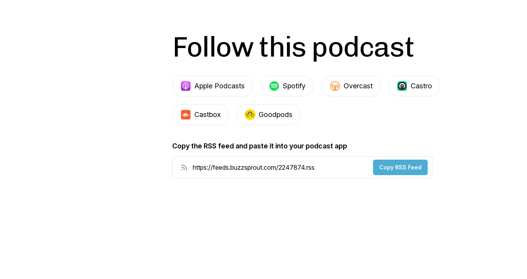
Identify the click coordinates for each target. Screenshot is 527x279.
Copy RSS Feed (400, 167)
